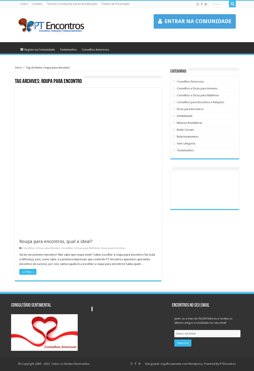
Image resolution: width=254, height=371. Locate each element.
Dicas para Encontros (113, 248)
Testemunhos (68, 49)
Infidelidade (184, 116)
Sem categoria (186, 143)
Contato (37, 4)
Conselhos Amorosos (95, 49)
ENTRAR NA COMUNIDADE (194, 21)
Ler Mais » (28, 271)
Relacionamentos (187, 136)
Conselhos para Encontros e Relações (200, 102)
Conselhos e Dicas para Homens (41, 248)
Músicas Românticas (189, 122)
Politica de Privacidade (115, 4)
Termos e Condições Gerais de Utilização (72, 4)
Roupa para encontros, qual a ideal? (56, 241)
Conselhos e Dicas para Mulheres (80, 248)
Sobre (24, 4)
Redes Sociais (185, 129)
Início (18, 67)
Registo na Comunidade (37, 49)
